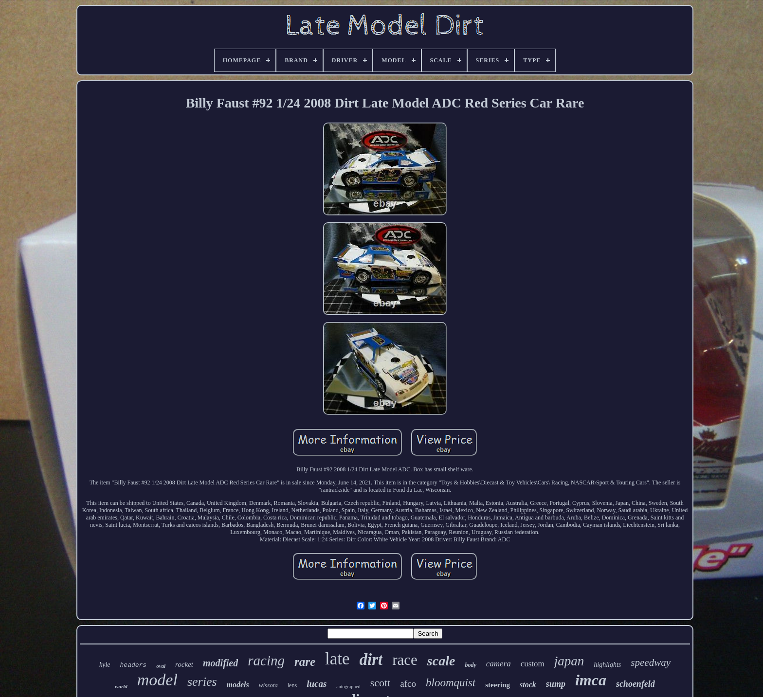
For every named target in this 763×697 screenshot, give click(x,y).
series (202, 682)
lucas (317, 684)
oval (160, 666)
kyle (104, 664)
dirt (371, 659)
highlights (607, 664)
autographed (348, 686)
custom (533, 663)
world (121, 686)
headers (133, 665)
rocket (184, 664)
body (470, 664)
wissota (268, 685)
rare (304, 661)
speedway (651, 662)
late (337, 658)
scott (380, 683)
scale (441, 660)
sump (555, 684)
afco (408, 684)
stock (528, 684)
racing (266, 660)
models (238, 684)
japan (569, 661)
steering (497, 685)
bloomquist (450, 683)
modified (220, 663)
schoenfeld (635, 684)
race (405, 659)
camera (498, 663)
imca (590, 680)
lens (292, 685)
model (157, 680)
